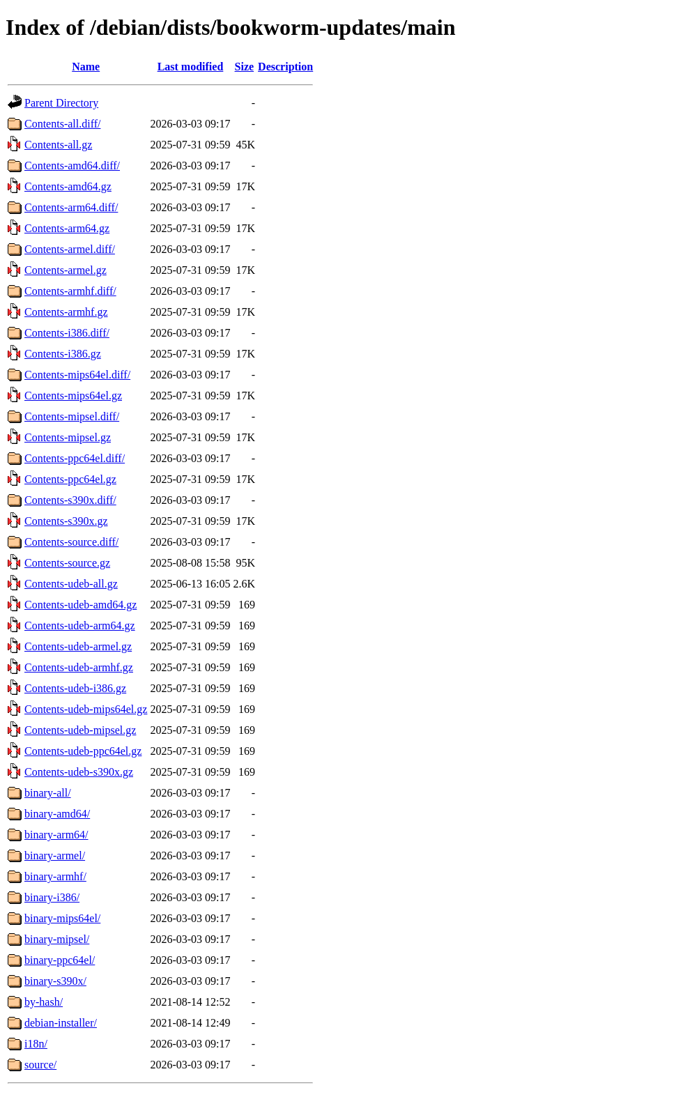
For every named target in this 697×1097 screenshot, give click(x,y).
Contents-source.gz (67, 563)
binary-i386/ (51, 897)
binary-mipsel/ (56, 939)
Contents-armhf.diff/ (70, 291)
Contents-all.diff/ (62, 124)
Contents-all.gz (58, 145)
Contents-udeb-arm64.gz (79, 625)
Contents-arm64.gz (66, 228)
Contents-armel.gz (65, 270)
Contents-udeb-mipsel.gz (80, 730)
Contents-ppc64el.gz (70, 479)
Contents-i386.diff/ (66, 333)
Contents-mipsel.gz (67, 437)
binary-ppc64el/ (59, 960)
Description (285, 66)
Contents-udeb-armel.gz (78, 646)
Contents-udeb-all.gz (71, 584)
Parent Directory (61, 103)
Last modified (191, 66)
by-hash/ (43, 1002)
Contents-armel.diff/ (69, 249)
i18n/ (35, 1044)
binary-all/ (47, 793)
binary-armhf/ (55, 876)
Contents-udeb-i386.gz (75, 688)
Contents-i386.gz (62, 354)
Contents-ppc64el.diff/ (74, 458)
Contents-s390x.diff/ (70, 500)
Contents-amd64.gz (68, 186)
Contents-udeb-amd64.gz (80, 605)
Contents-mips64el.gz (73, 395)
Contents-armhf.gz (66, 312)
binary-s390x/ (55, 981)
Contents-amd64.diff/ (72, 165)
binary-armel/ (54, 855)
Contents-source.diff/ (71, 542)
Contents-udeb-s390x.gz (78, 772)
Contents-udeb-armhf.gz (78, 667)
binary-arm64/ (56, 835)
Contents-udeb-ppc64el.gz (82, 751)
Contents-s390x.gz (66, 521)
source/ (40, 1065)
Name (86, 66)
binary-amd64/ (57, 814)
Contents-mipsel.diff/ (71, 416)
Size (244, 66)
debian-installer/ (60, 1023)
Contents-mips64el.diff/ (77, 375)
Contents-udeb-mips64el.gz (85, 709)
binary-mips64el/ (62, 918)
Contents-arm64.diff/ (71, 207)
